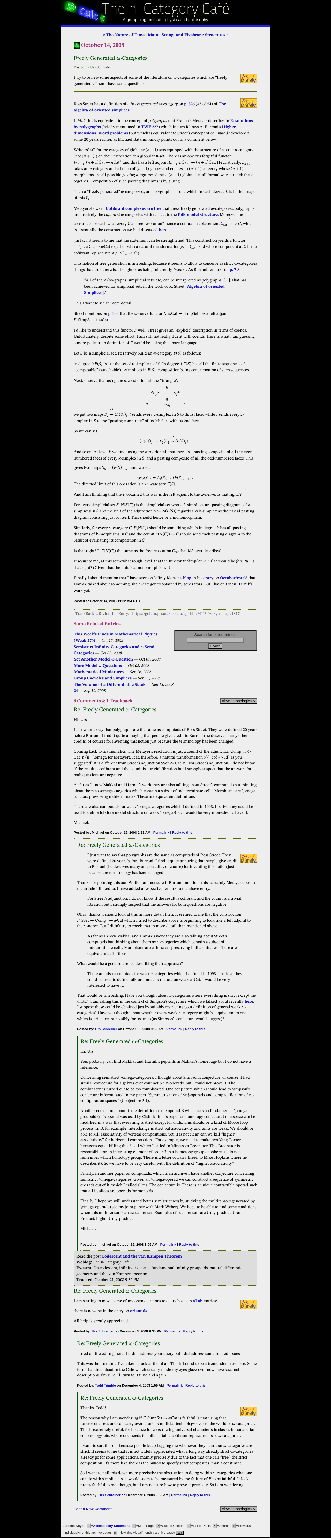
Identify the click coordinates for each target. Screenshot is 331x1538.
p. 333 (113, 314)
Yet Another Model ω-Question (103, 659)
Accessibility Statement (111, 1526)
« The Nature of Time (124, 35)
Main (153, 35)
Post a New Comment (93, 1509)
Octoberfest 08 (233, 578)
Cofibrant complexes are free (133, 209)
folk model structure (198, 215)
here (163, 230)
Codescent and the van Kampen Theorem (142, 1256)
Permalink (161, 832)
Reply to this (182, 832)
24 (76, 691)
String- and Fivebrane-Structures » (195, 35)
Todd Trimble (105, 1385)
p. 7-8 (234, 270)
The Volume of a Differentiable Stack (110, 685)
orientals (138, 1311)
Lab (197, 1301)
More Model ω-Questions (98, 666)
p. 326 (190, 104)
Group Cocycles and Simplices (103, 678)
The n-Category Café (165, 10)
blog (187, 578)
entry (208, 578)
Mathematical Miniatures (99, 672)
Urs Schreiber (106, 1029)
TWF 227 (149, 127)
